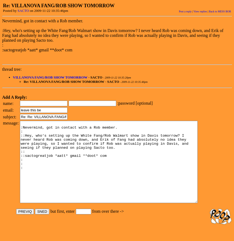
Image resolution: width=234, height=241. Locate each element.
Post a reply (185, 11)
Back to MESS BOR (220, 11)
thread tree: (12, 69)
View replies (200, 11)
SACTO (23, 11)
